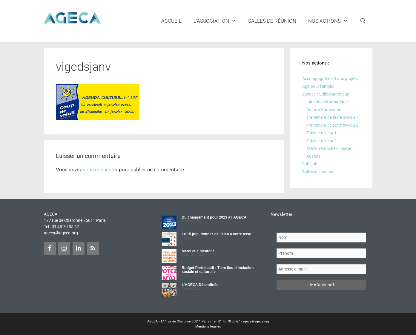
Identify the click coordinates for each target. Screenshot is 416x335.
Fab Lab (309, 164)
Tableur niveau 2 (321, 140)
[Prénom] (321, 253)
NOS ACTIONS (331, 21)
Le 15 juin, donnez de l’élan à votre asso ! (217, 234)
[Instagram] (64, 248)
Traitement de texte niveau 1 (332, 117)
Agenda (313, 156)
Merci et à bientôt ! (198, 251)
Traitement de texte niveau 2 (332, 125)
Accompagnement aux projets (330, 78)
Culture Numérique (323, 109)
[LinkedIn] (79, 248)
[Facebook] (50, 248)
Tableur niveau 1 (321, 132)
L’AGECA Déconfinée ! (201, 285)
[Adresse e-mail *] (321, 269)
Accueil (171, 21)
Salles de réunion (272, 21)
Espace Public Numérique (325, 94)
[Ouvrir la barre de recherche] (363, 21)
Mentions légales (208, 326)
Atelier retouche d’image (328, 148)
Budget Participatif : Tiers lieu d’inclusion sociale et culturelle (218, 270)
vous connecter (100, 170)
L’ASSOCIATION (218, 21)
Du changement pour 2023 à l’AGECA (214, 217)
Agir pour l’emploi (318, 86)
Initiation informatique (327, 101)
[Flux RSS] (93, 248)
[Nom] (321, 237)
